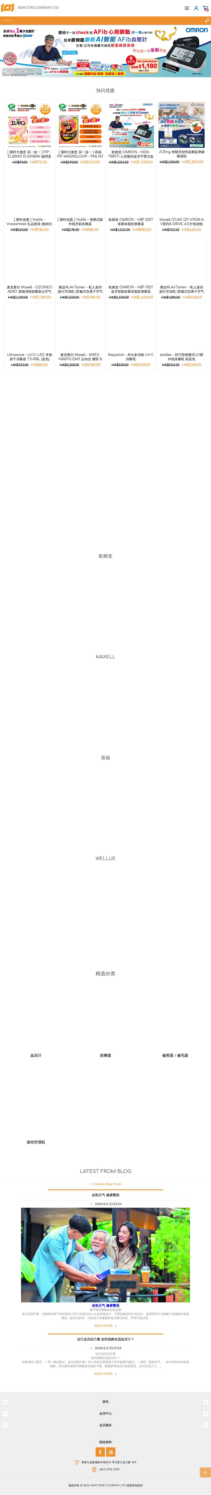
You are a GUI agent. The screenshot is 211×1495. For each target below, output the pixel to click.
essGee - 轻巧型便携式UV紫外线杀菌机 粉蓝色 (181, 357)
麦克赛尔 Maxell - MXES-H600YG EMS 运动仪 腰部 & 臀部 (80, 359)
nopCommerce (114, 1486)
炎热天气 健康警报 (105, 1195)
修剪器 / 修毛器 (175, 1055)
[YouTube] (110, 1452)
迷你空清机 (36, 1142)
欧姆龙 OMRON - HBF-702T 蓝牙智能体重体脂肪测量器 (131, 289)
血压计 (35, 1055)
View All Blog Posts (107, 1184)
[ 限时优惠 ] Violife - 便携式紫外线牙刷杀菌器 (80, 222)
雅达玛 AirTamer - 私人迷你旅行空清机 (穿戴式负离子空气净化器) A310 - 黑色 (181, 291)
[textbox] (101, 20)
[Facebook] (100, 1452)
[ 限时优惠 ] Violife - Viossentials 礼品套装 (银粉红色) (29, 224)
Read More (103, 1325)
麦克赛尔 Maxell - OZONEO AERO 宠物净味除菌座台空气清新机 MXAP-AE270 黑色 (29, 291)
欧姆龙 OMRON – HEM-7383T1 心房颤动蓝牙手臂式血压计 (131, 156)
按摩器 (105, 1055)
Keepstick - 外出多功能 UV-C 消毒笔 (131, 357)
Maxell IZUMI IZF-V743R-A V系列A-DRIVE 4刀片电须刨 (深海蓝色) (181, 224)
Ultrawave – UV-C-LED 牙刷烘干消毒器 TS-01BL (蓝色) (29, 357)
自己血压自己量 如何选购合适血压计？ (105, 1339)
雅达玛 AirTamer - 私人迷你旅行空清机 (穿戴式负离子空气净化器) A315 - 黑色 (80, 291)
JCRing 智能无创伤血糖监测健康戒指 (182, 154)
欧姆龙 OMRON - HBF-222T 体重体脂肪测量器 (131, 222)
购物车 (205, 8)
